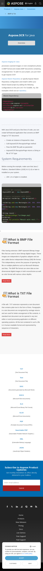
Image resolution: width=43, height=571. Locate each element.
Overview (21, 43)
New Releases (21, 522)
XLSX (21, 413)
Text (21, 378)
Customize (13, 563)
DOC (21, 386)
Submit (21, 488)
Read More (6, 281)
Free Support (21, 536)
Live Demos (21, 533)
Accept (21, 558)
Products (21, 519)
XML (21, 439)
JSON (21, 448)
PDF (21, 421)
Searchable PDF (21, 430)
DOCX (21, 395)
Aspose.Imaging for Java (10, 62)
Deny (30, 563)
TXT (21, 369)
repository (22, 91)
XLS (21, 404)
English (29, 3)
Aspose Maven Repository (11, 79)
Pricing (20, 526)
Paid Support (21, 540)
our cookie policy (27, 553)
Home (21, 515)
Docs (21, 529)
